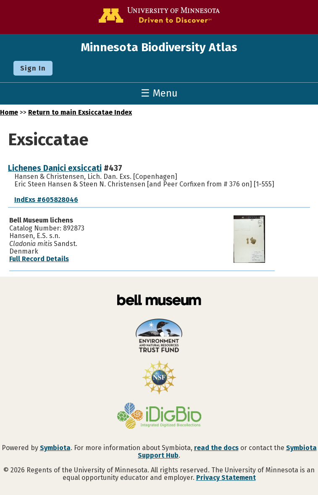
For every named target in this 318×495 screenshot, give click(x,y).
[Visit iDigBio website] (159, 416)
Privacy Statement (226, 478)
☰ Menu (159, 93)
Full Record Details (39, 259)
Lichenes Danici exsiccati (55, 168)
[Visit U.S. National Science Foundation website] (159, 378)
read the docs (216, 448)
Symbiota (55, 448)
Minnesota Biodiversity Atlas (159, 47)
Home (9, 112)
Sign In (33, 68)
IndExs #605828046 (46, 200)
